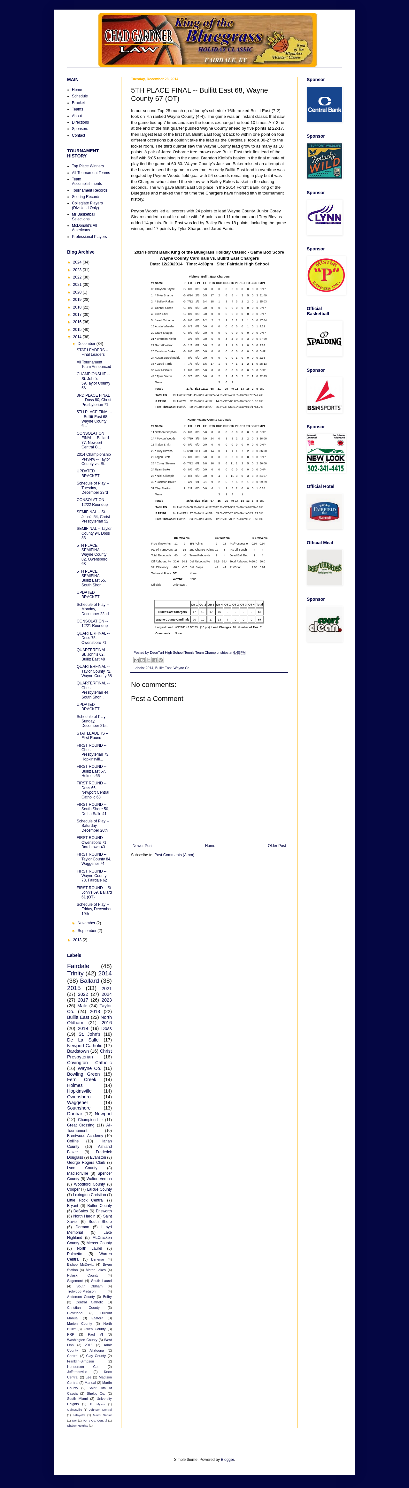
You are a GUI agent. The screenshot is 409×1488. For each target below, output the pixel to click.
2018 (78, 307)
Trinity (75, 973)
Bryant (72, 1205)
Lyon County (82, 1168)
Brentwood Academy (85, 1135)
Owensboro (79, 1096)
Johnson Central (100, 1409)
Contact (78, 135)
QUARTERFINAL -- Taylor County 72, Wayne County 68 (94, 671)
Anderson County (81, 1297)
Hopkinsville (79, 1091)
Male (82, 1005)
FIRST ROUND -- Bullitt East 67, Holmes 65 (91, 771)
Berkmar (97, 1259)
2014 (149, 668)
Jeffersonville (77, 1372)
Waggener (77, 1102)
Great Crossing (80, 1125)
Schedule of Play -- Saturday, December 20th (93, 826)
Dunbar (74, 1113)
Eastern (97, 1318)
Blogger (227, 1459)
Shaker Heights (77, 1425)
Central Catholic (89, 1302)
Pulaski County (82, 1275)
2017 (78, 314)
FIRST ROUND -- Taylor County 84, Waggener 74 (94, 859)
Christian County (83, 1307)
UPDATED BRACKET (88, 473)
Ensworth (104, 1211)
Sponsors (80, 128)
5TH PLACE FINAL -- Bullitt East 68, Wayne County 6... (94, 419)
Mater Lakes (96, 1270)
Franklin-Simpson (80, 1361)
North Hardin (84, 1216)
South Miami (77, 1398)
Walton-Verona (99, 1179)
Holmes (75, 1085)
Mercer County (99, 1243)
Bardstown (78, 1051)
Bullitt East (163, 668)
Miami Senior (102, 1415)
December (87, 343)
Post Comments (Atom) (174, 855)
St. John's (90, 1034)
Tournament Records (89, 190)
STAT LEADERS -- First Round (92, 735)
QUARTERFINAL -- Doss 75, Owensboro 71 (93, 638)
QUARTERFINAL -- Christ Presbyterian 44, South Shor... (93, 690)
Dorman (82, 1227)
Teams (77, 109)
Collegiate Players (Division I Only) (87, 205)
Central (72, 1356)
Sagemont (75, 1281)
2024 (78, 262)
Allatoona (96, 1350)
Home (210, 845)
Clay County (96, 1356)
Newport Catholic (84, 1045)
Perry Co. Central (95, 1420)
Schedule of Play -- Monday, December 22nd (93, 609)
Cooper (73, 1189)
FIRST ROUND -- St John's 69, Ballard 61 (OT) (94, 892)
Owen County (95, 1329)
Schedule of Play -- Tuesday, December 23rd (93, 488)
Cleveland (74, 1313)
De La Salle (82, 1039)
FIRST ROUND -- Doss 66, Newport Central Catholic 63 (93, 790)
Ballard (89, 980)
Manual (90, 1383)
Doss (106, 1028)
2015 (78, 329)
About (77, 116)
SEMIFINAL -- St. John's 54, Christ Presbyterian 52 (93, 516)
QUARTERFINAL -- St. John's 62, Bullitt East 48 (93, 654)
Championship (90, 1120)
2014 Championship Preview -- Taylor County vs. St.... (94, 459)
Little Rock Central (85, 1200)
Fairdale (78, 966)
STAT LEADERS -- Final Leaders (92, 352)
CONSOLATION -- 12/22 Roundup (92, 502)
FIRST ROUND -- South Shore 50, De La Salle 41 (93, 809)
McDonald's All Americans (84, 227)
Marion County (79, 1323)
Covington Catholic (89, 1062)
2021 (78, 284)
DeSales (80, 1211)
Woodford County (89, 1184)
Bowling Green (83, 1074)
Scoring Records (86, 197)
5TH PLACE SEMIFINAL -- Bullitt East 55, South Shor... (91, 578)
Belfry (107, 1297)
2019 (78, 299)
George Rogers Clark (86, 1162)
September (87, 930)
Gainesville (74, 1409)
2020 (78, 292)
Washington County (82, 1340)
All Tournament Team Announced (94, 364)
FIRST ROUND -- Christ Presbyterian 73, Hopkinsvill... (93, 752)
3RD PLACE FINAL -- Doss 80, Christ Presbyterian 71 (94, 400)
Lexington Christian (89, 1195)
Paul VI (95, 1334)
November (87, 923)
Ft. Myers (97, 1404)
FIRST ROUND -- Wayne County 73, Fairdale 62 (92, 876)
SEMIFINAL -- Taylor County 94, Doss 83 (94, 533)
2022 (78, 277)
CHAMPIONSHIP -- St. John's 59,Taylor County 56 (93, 381)
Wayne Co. (182, 668)
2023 (78, 270)
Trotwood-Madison (81, 1291)
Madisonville (77, 1173)
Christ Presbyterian (89, 1054)
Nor (74, 1420)
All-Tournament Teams (91, 173)
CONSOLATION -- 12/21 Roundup (92, 623)
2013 (78, 940)
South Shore (100, 1221)
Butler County (100, 1205)
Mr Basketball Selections (83, 216)
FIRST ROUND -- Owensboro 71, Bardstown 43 (92, 842)
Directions (80, 122)
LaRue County (99, 1189)
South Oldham (89, 1286)
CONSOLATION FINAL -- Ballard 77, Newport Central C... (93, 440)
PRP (70, 1334)
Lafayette (79, 1415)
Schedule (80, 96)
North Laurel (89, 1248)
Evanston (98, 1157)
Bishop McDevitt (80, 1264)
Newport (103, 1113)
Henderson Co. (82, 1367)
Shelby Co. (96, 1393)
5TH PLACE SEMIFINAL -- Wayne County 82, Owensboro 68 (92, 554)
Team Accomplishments (87, 181)
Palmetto (74, 1254)
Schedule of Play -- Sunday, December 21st (93, 721)
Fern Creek (81, 1079)
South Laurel (101, 1281)
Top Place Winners (88, 166)
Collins (73, 1141)
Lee (88, 1377)
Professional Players (89, 236)
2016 (78, 322)
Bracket (78, 103)
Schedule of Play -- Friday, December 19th (94, 909)
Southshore (79, 1107)
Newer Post (142, 845)
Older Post (277, 845)
